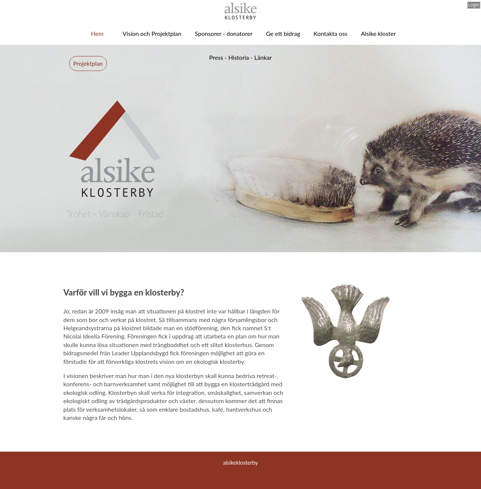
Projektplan (88, 63)
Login (473, 4)
